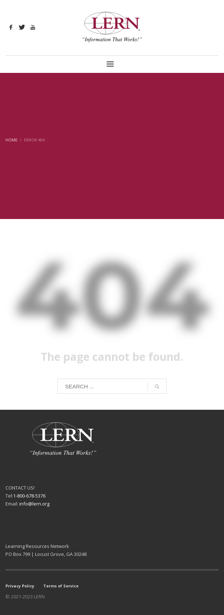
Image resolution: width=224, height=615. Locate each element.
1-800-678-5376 (29, 495)
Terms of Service (61, 586)
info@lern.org (34, 503)
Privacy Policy (19, 586)
